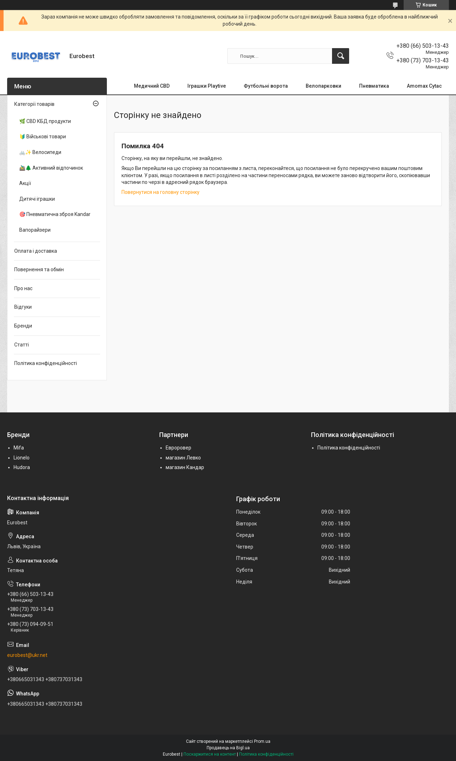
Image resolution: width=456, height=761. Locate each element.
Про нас (23, 288)
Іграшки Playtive (206, 86)
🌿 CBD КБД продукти (45, 121)
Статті (21, 345)
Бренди (23, 326)
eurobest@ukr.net (27, 655)
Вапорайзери (35, 230)
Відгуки (23, 307)
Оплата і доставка (35, 251)
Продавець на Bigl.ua (228, 747)
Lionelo (22, 458)
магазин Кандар (185, 467)
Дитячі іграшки (37, 199)
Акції (25, 183)
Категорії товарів (34, 104)
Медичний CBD (152, 86)
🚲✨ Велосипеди (40, 152)
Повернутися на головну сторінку (160, 192)
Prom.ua (262, 741)
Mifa (19, 448)
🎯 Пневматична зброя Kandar (54, 214)
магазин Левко (183, 458)
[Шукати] (340, 56)
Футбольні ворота (266, 86)
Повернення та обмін (39, 269)
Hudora (22, 467)
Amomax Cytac (424, 86)
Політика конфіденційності (45, 363)
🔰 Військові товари (42, 136)
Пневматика (374, 86)
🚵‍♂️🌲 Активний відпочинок (51, 168)
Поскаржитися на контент (209, 754)
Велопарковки (323, 86)
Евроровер (178, 448)
